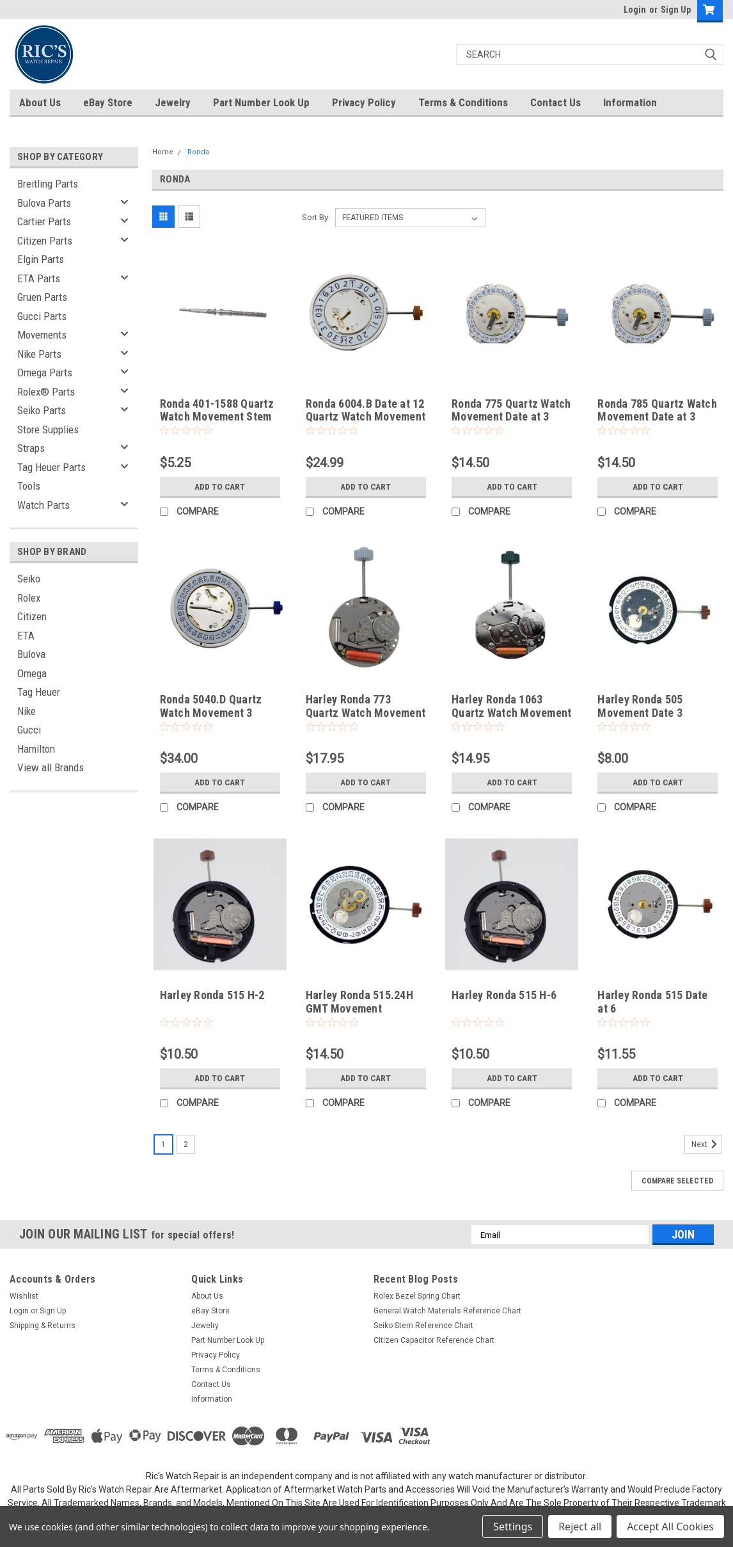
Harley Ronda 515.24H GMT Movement (359, 1001)
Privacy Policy (364, 102)
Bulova (31, 654)
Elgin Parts (40, 259)
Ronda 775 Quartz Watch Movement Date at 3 (511, 410)
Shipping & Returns (42, 1325)
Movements (42, 334)
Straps (31, 448)
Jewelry (173, 102)
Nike (26, 711)
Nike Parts (39, 354)
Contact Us (555, 102)
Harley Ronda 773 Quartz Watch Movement (365, 706)
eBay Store (107, 102)
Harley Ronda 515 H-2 (212, 995)
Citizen (32, 616)
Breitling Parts (47, 183)
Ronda (198, 152)
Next (706, 1144)
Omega (32, 673)
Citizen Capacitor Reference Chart (434, 1340)
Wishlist (24, 1296)
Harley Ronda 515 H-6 (504, 995)
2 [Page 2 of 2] (186, 1144)
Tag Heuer (38, 691)
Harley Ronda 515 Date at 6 (652, 1001)
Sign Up (676, 9)
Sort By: (316, 217)
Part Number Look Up (261, 102)
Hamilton (36, 748)
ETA (26, 635)
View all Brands (50, 767)
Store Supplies (48, 429)
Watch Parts (43, 505)
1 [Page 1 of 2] (163, 1144)
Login (635, 9)
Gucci (29, 729)
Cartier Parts (44, 221)
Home (162, 152)
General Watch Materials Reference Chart (447, 1310)
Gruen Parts (42, 297)
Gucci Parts (42, 316)
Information (630, 102)
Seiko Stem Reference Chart (423, 1325)
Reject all (579, 1526)
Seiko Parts (41, 410)
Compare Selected (677, 1180)
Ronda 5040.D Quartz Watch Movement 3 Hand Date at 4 (211, 713)
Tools (28, 485)
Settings (512, 1526)
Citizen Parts (44, 240)
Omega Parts (44, 372)
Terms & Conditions (463, 102)
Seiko (28, 578)
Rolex (28, 597)
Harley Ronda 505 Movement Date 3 (639, 706)
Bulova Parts (44, 202)
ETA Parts (38, 278)
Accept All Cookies (670, 1526)
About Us (40, 102)
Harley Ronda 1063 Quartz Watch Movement (511, 706)
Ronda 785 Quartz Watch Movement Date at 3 (657, 410)
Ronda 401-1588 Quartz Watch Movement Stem (217, 410)
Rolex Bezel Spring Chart (417, 1296)
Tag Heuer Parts (51, 467)
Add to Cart (219, 486)
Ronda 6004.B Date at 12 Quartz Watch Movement (365, 410)
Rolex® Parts (46, 391)
